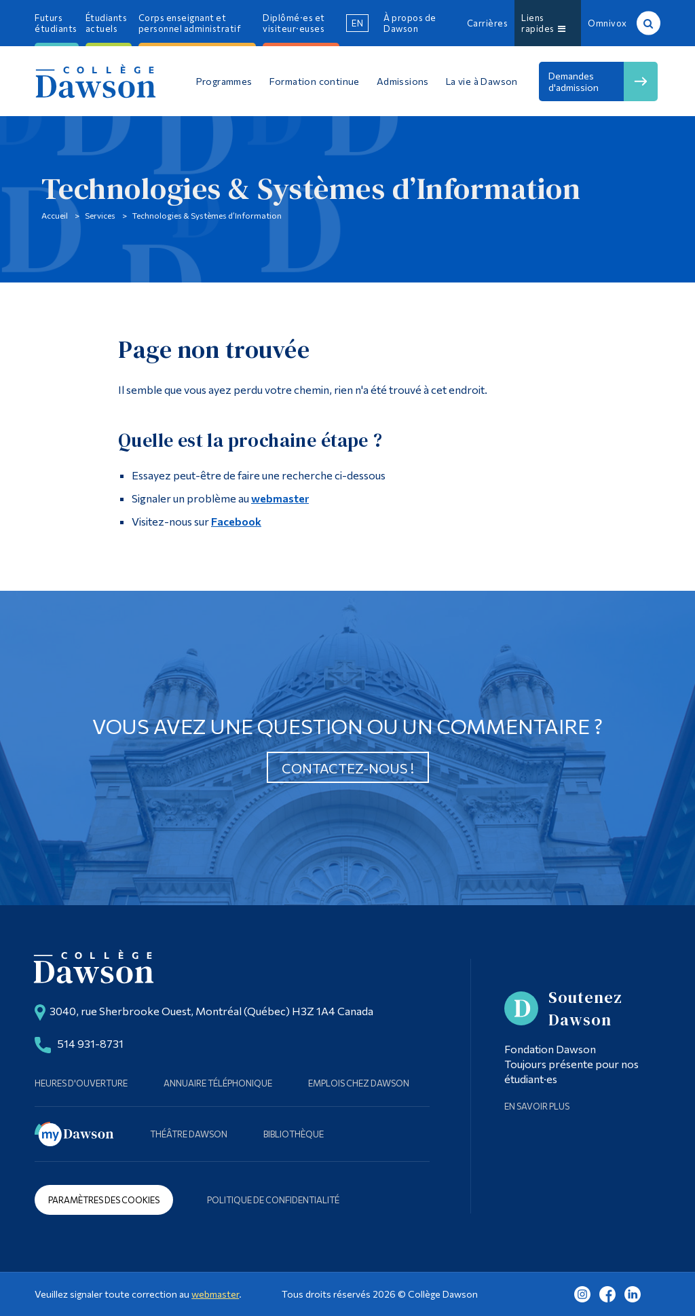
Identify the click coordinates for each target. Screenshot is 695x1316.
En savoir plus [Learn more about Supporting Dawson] (536, 1106)
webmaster (280, 498)
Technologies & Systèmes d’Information (207, 215)
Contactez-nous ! (348, 768)
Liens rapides (543, 23)
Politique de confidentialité (273, 1199)
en (357, 23)
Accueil (54, 215)
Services (100, 215)
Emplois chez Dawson (358, 1083)
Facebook (236, 521)
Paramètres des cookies (103, 1199)
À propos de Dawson (409, 23)
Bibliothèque (293, 1134)
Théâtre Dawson (188, 1134)
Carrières (487, 23)
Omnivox (607, 23)
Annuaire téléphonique (218, 1083)
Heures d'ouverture (81, 1083)
